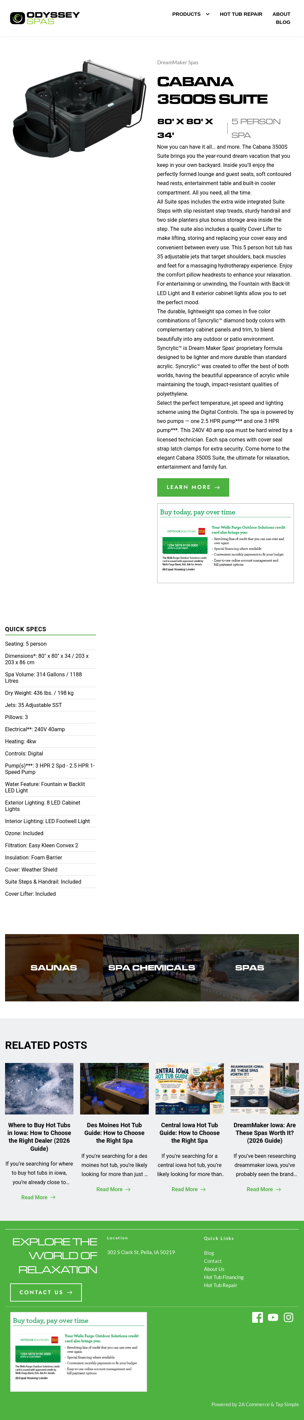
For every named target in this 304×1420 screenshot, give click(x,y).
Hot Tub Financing (224, 1277)
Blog (209, 1253)
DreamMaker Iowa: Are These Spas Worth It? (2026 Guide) (265, 1133)
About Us (214, 1269)
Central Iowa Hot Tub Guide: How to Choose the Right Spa (190, 1133)
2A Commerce (254, 1404)
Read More (38, 1197)
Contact (213, 1261)
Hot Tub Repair (220, 1285)
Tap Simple (287, 1404)
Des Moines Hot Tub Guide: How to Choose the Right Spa (115, 1133)
